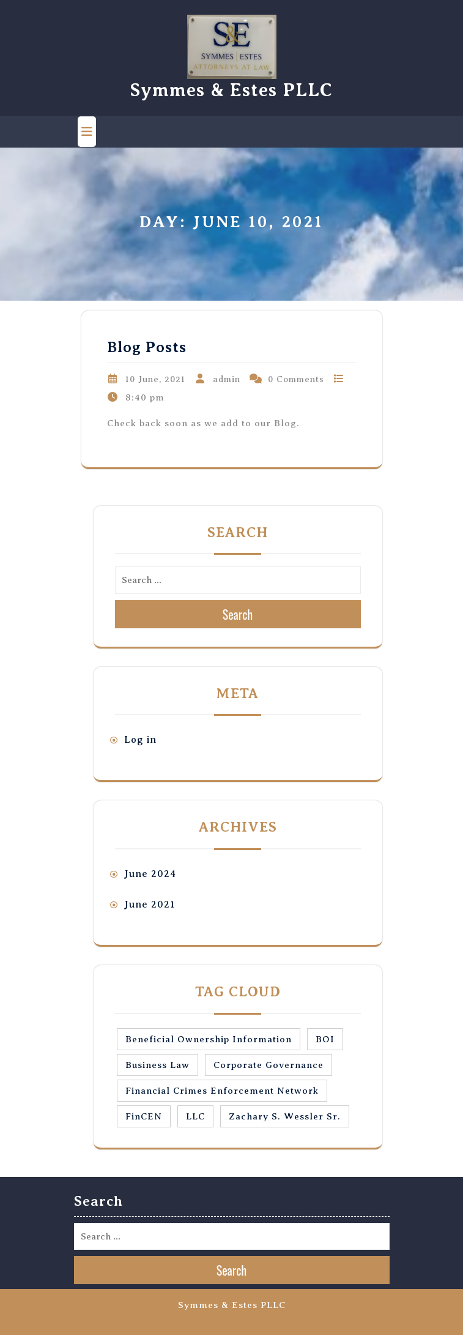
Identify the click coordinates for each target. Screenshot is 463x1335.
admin (226, 379)
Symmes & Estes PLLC (231, 90)
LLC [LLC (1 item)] (195, 1116)
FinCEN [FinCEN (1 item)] (143, 1116)
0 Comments (296, 379)
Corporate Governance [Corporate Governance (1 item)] (268, 1065)
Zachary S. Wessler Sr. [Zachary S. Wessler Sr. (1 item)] (285, 1116)
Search (238, 614)
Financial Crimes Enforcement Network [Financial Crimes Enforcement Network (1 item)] (222, 1091)
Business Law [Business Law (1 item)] (157, 1065)
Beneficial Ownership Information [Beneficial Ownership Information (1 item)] (208, 1039)
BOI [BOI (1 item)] (325, 1039)
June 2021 (149, 904)
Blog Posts (147, 347)
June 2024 (150, 873)
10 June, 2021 (155, 379)
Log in (140, 739)
